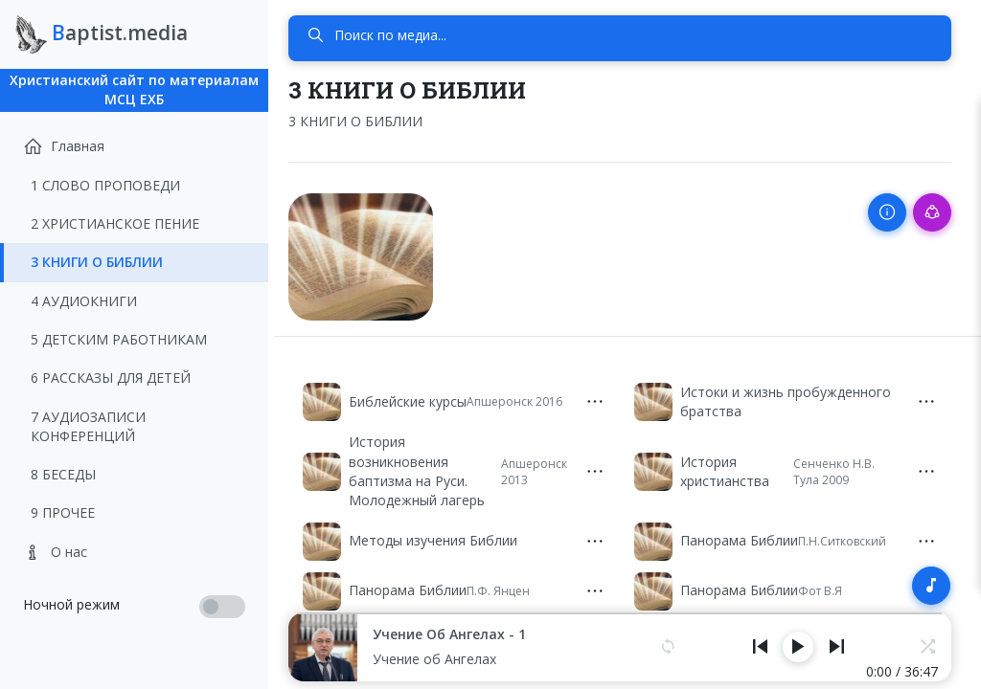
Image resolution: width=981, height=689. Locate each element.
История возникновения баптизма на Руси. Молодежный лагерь (427, 469)
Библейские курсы (418, 398)
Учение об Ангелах (445, 659)
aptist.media (101, 34)
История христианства (729, 468)
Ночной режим (71, 604)
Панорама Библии (744, 538)
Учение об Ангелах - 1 (459, 634)
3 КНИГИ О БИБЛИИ (366, 121)
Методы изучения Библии (443, 538)
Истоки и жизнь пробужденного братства (790, 398)
